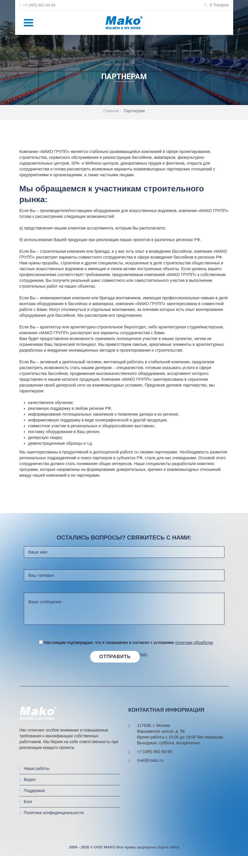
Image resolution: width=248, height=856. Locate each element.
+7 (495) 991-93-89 (37, 5)
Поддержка (34, 790)
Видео (30, 779)
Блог (28, 801)
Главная (111, 110)
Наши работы (36, 768)
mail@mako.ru (150, 760)
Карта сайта (168, 847)
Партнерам (134, 110)
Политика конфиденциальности (54, 812)
